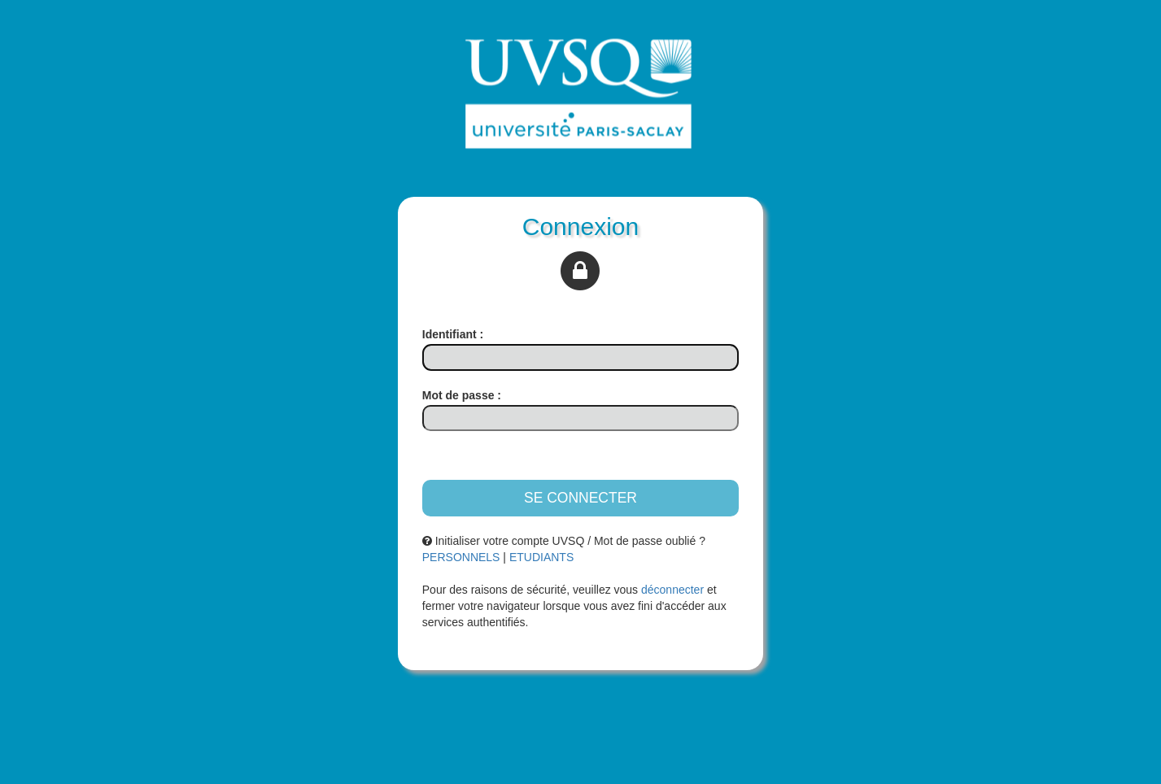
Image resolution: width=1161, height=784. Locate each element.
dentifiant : (452, 334)
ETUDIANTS (541, 557)
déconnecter (672, 589)
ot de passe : (461, 395)
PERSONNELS (461, 557)
